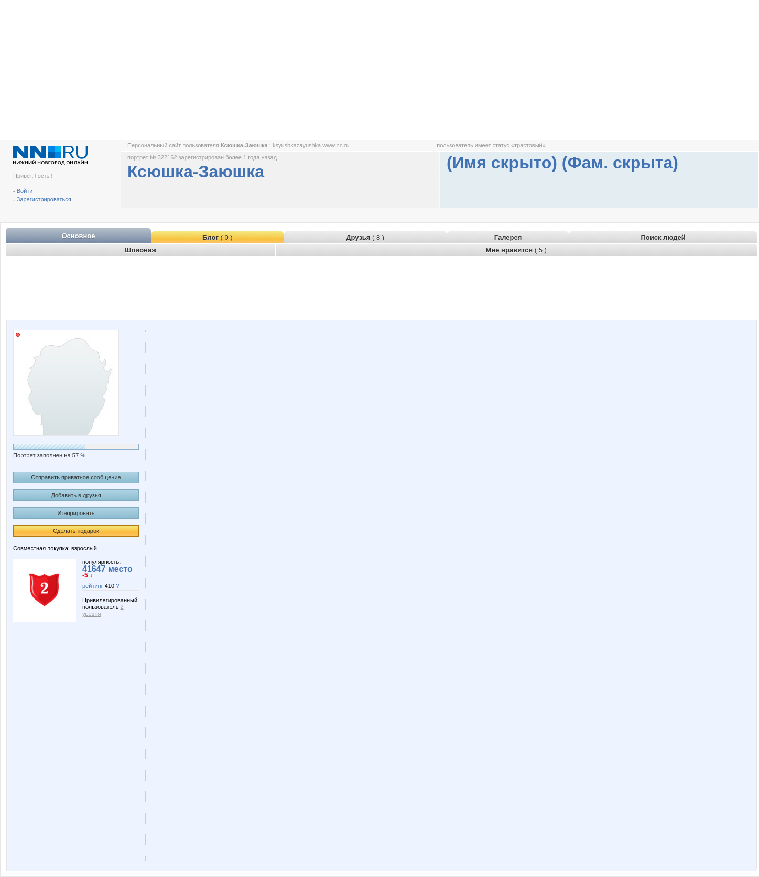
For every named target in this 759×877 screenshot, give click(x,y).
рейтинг (92, 586)
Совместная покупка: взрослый (55, 548)
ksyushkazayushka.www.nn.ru (311, 145)
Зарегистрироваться (44, 199)
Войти (25, 191)
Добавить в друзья (76, 495)
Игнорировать (76, 513)
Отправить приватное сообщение (76, 477)
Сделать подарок (76, 531)
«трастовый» (528, 145)
